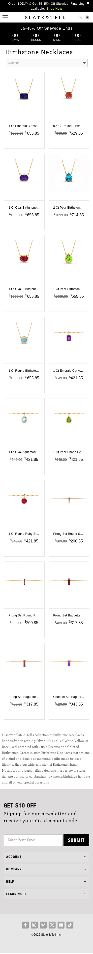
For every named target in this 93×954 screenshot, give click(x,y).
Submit (76, 841)
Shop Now (54, 8)
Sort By (47, 63)
